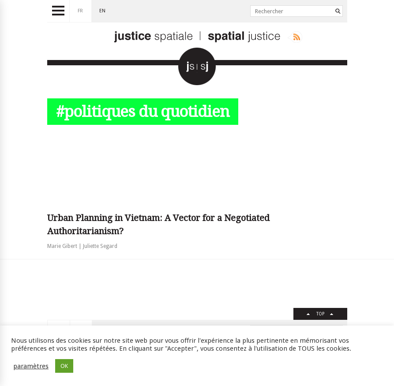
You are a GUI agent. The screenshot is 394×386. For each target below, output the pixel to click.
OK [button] (64, 366)
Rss (295, 37)
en (102, 11)
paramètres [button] (31, 366)
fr (80, 11)
